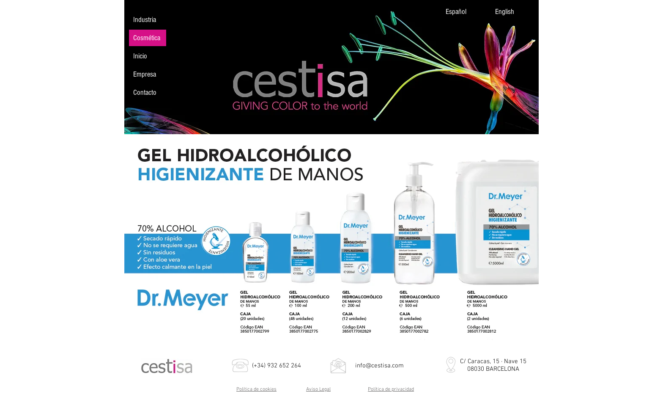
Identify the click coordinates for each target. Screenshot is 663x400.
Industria (144, 19)
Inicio (140, 56)
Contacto (144, 92)
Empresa (144, 74)
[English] (512, 11)
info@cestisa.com (379, 366)
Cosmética (146, 37)
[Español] (462, 11)
